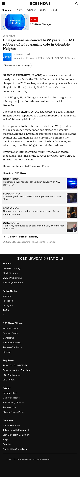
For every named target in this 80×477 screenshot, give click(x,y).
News (20, 10)
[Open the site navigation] (14, 3)
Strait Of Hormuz (11, 273)
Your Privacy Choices (13, 402)
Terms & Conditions (12, 347)
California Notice (11, 398)
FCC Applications (11, 375)
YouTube (7, 296)
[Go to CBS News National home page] (40, 3)
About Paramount (11, 425)
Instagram (8, 305)
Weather (32, 10)
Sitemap (7, 352)
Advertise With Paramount (16, 430)
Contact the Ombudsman (15, 449)
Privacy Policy (10, 393)
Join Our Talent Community (16, 435)
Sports (44, 10)
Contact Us (8, 338)
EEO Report (9, 380)
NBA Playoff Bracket (13, 282)
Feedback (8, 444)
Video (54, 10)
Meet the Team (10, 328)
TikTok (6, 310)
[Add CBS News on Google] (17, 65)
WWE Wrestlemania (12, 278)
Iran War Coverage (12, 268)
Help (5, 439)
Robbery (33, 236)
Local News (9, 36)
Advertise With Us (12, 342)
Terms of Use (9, 407)
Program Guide (10, 333)
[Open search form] (76, 3)
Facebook (8, 301)
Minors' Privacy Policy (13, 412)
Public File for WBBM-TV (15, 365)
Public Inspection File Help (16, 370)
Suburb (23, 236)
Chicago (6, 10)
